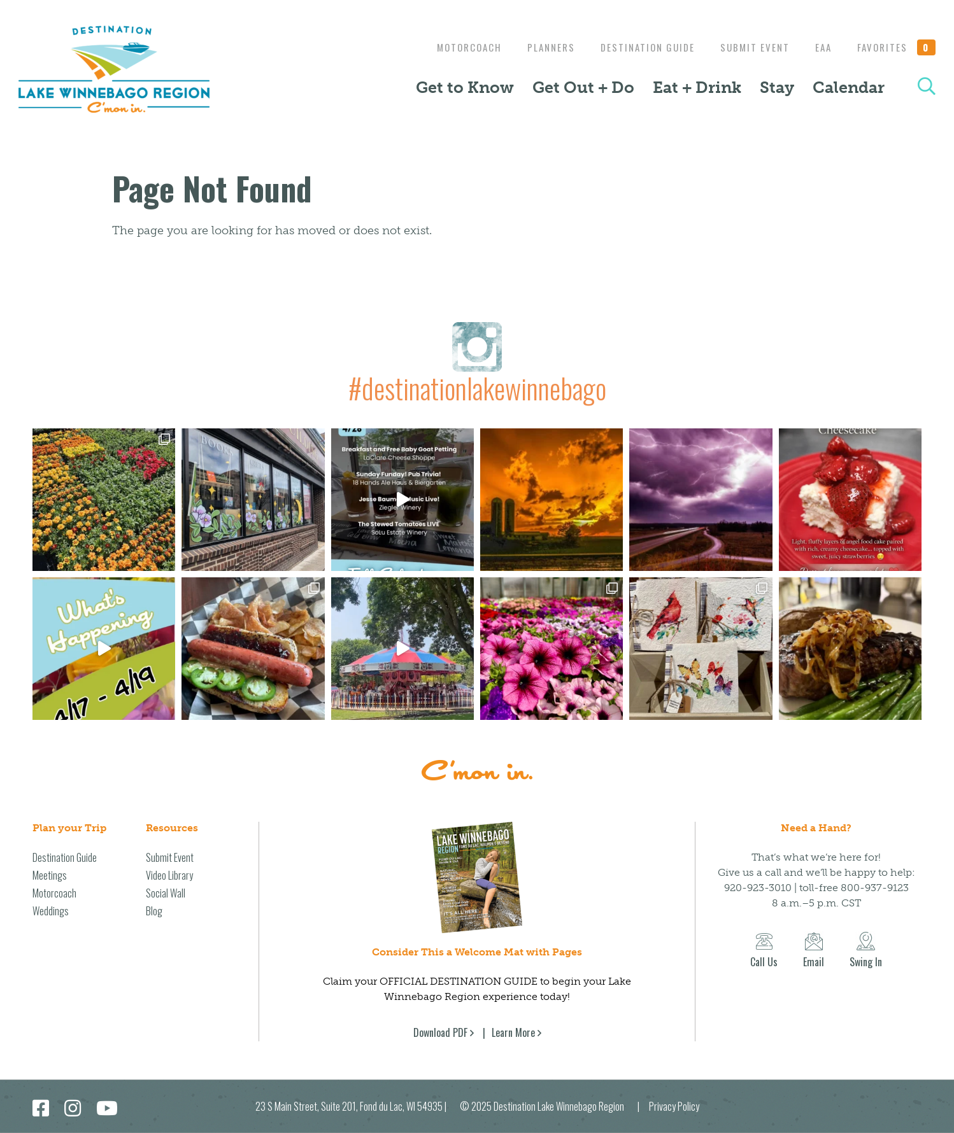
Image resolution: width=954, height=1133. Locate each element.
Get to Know (465, 87)
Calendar (849, 87)
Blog (154, 910)
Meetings (49, 875)
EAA (820, 47)
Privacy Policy (674, 1106)
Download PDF (440, 1032)
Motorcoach (453, 47)
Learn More (513, 1032)
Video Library (169, 875)
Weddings (50, 910)
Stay (777, 87)
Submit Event (748, 47)
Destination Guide (638, 47)
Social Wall (165, 893)
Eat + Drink (697, 87)
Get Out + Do (583, 87)
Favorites (896, 47)
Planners (538, 47)
